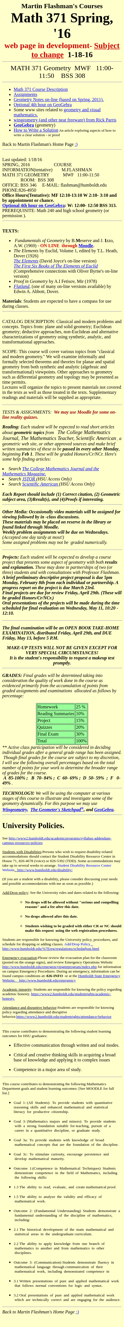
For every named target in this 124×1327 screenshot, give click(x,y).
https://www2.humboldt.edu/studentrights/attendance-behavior (63, 1016)
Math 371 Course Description (41, 89)
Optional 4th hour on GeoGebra (43, 104)
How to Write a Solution (36, 130)
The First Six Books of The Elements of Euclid (56, 266)
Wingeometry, (15, 809)
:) (76, 144)
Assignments (25, 94)
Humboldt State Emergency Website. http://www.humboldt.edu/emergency (61, 978)
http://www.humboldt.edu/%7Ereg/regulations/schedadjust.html (50, 946)
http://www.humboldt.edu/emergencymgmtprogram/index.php (49, 967)
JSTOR (29, 478)
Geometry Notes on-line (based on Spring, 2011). (59, 99)
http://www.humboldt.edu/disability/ (45, 870)
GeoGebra (104, 809)
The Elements (26, 260)
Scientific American (40, 484)
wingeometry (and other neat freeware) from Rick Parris (65, 119)
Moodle (85, 245)
